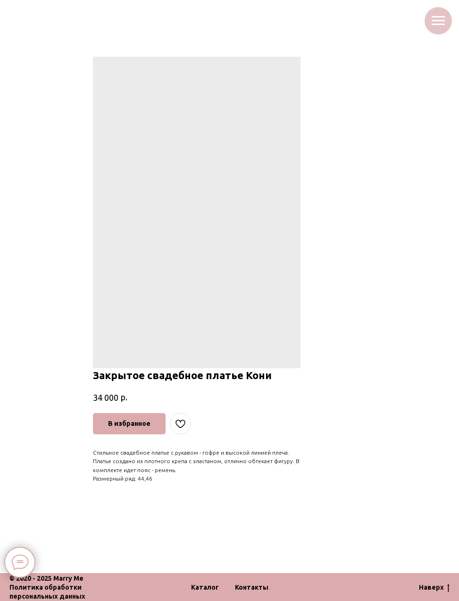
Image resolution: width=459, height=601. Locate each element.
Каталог (205, 587)
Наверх (434, 588)
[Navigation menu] (438, 20)
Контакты (251, 587)
